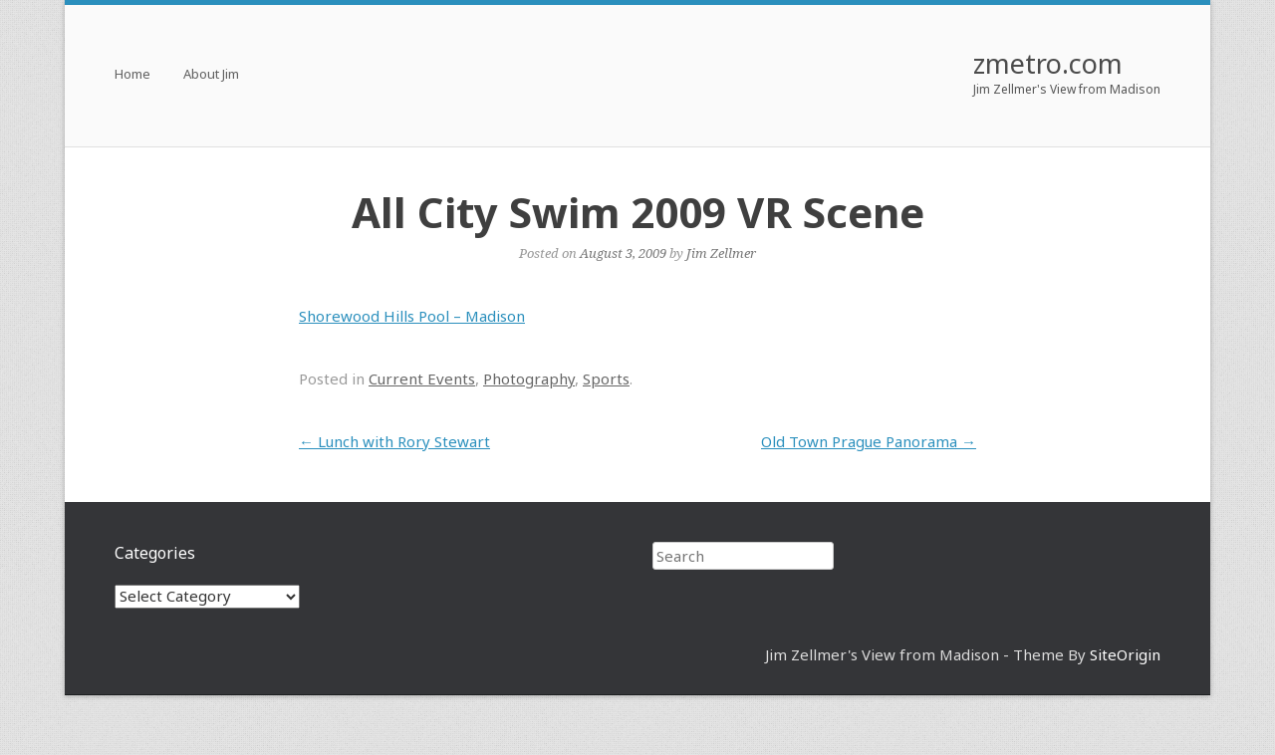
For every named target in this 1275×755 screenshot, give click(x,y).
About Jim (211, 75)
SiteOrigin (1125, 654)
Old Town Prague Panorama (868, 441)
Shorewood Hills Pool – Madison (412, 316)
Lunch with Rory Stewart (394, 441)
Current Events (422, 378)
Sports (606, 378)
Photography (529, 378)
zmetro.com (1048, 63)
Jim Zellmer (721, 253)
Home (132, 75)
